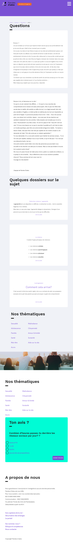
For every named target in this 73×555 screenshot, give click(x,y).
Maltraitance (23, 22)
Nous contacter (11, 529)
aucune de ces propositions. (19, 453)
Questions (16, 22)
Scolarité (31, 338)
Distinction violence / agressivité (38, 201)
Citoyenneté (32, 328)
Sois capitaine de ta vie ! (14, 513)
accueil (11, 22)
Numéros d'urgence (24, 4)
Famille (13, 333)
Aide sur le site (33, 343)
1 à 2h (11, 446)
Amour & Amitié (34, 333)
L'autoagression (38, 283)
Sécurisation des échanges (15, 516)
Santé (13, 338)
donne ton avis (58, 458)
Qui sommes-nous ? (12, 524)
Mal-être (14, 343)
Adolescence (16, 328)
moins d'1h (13, 443)
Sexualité (14, 324)
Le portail (8, 518)
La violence (38, 237)
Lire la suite (38, 214)
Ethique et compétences (14, 527)
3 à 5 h (11, 450)
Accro (13, 347)
